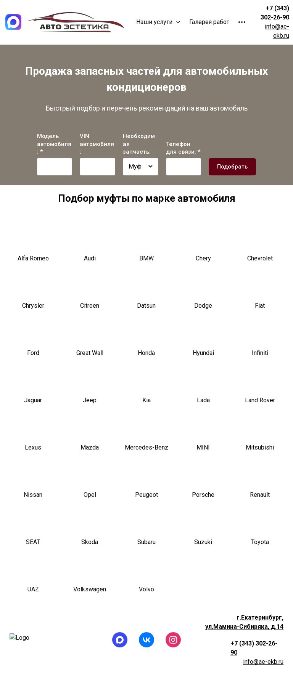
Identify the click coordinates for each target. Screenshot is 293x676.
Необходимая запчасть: (139, 144)
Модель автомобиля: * (54, 144)
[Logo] (13, 22)
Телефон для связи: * (183, 148)
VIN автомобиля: (97, 144)
